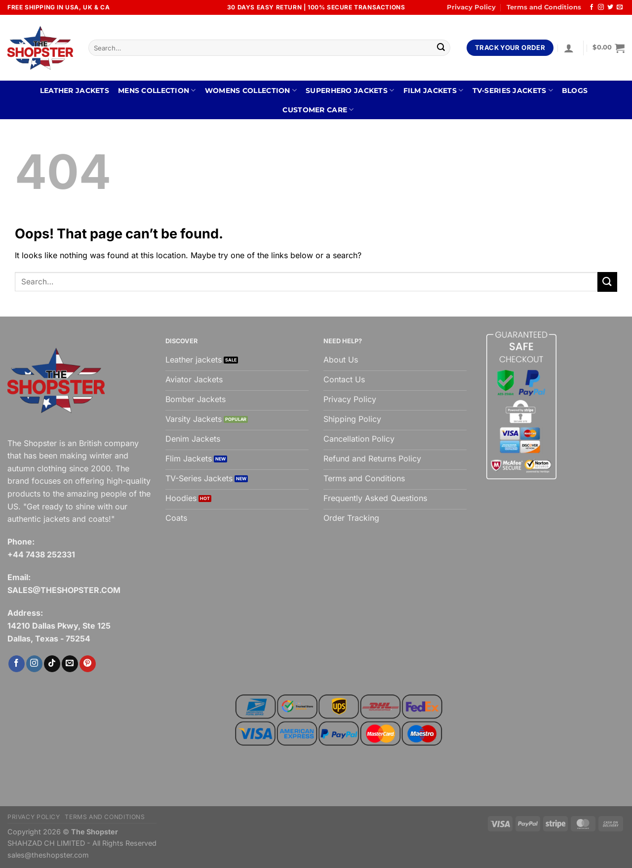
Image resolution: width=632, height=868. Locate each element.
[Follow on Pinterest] (87, 663)
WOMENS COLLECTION (251, 90)
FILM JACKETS (433, 90)
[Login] (569, 48)
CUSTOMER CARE (318, 109)
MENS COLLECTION (157, 90)
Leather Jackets (74, 90)
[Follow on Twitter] (610, 7)
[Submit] (441, 48)
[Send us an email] (620, 7)
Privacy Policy (471, 7)
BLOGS (575, 90)
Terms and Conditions (544, 7)
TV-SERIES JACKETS (513, 90)
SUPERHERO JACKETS (350, 90)
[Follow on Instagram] (601, 7)
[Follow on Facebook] (591, 7)
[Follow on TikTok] (52, 663)
